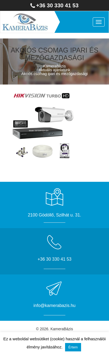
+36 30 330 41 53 (57, 5)
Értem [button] (73, 347)
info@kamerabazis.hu (55, 305)
